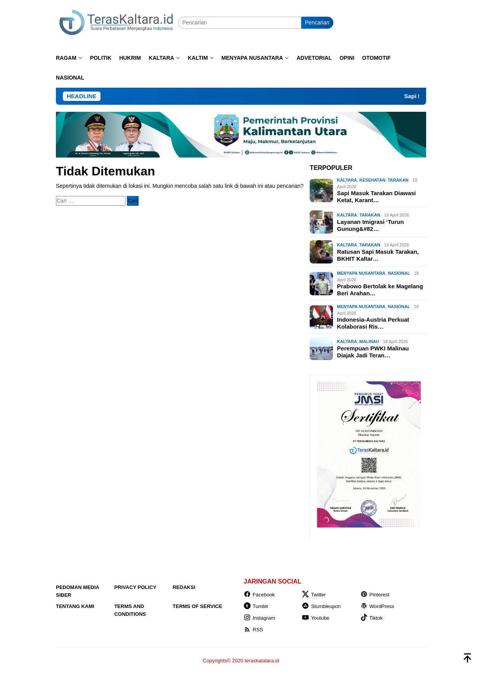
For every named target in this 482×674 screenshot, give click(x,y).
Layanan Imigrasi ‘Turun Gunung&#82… (370, 225)
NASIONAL (399, 273)
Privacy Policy (135, 587)
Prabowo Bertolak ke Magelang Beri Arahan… (380, 289)
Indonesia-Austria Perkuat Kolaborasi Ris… (373, 323)
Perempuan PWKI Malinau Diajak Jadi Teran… (373, 352)
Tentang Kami (75, 606)
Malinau (369, 341)
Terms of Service (197, 606)
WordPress (377, 606)
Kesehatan (372, 180)
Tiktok (372, 618)
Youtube (315, 618)
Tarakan (398, 180)
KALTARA (347, 180)
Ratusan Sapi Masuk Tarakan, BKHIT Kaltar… (378, 255)
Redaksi (184, 587)
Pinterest (375, 595)
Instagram (259, 618)
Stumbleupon (321, 606)
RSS (253, 629)
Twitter (314, 595)
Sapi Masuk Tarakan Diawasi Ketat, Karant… (376, 196)
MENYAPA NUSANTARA (361, 273)
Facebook (259, 595)
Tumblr (256, 606)
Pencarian (317, 22)
